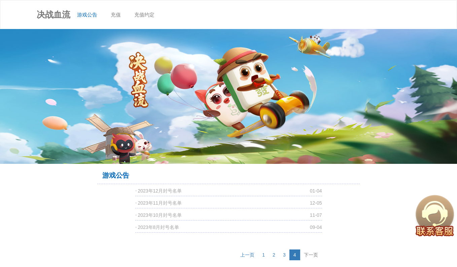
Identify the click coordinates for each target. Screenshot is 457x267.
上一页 (247, 255)
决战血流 (53, 14)
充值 (116, 15)
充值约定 (144, 15)
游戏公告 (90, 9)
